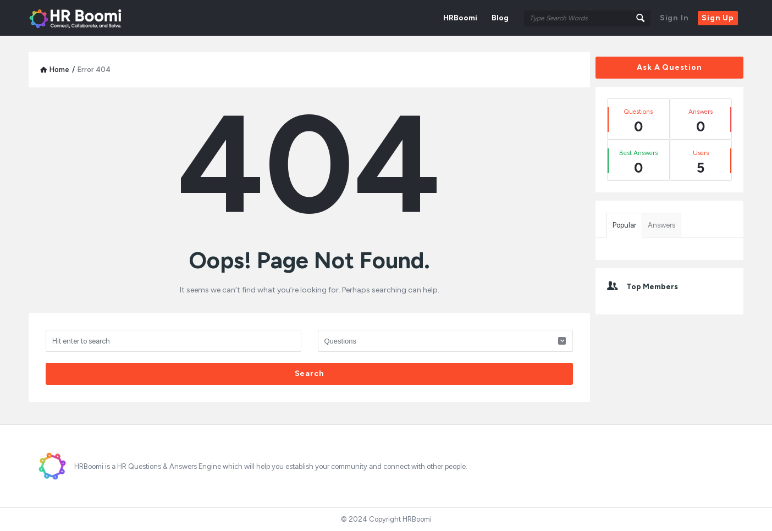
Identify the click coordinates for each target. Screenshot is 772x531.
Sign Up (718, 18)
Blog (500, 18)
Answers (661, 225)
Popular (624, 225)
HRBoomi (460, 18)
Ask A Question (669, 67)
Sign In (674, 18)
